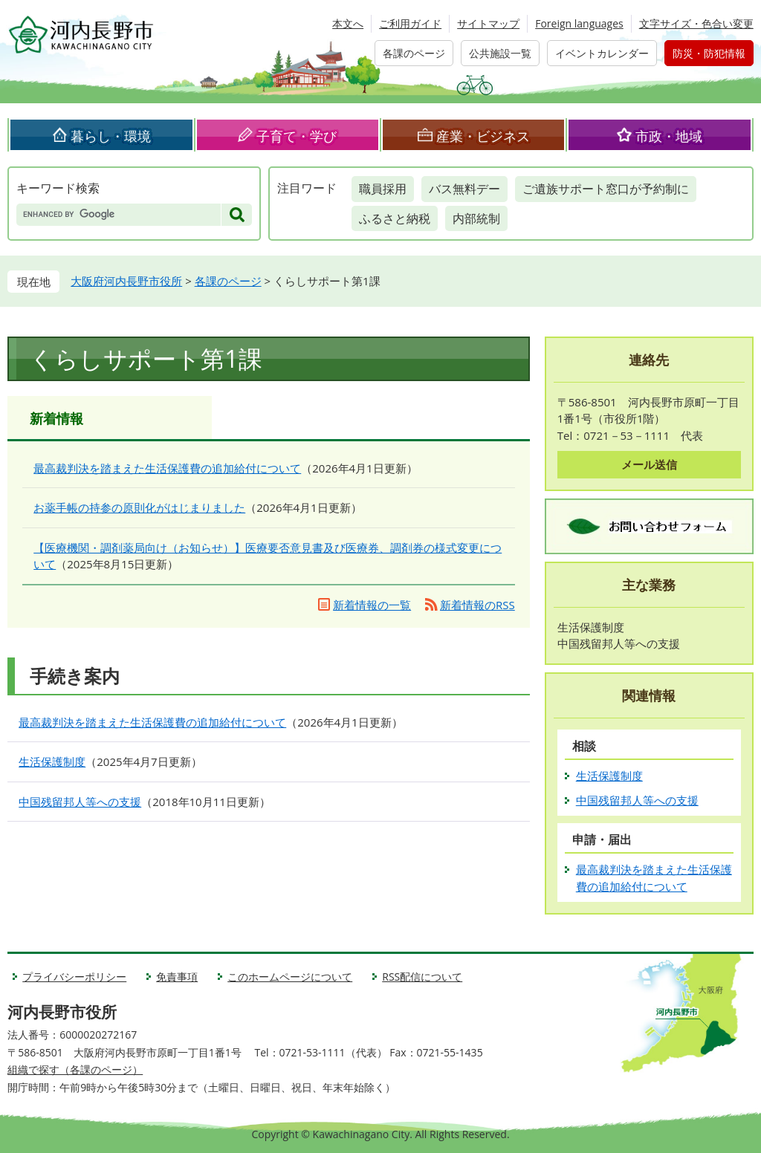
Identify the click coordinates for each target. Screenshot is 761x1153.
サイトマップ (488, 23)
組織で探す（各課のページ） (75, 1069)
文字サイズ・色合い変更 (696, 23)
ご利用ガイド (410, 23)
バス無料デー (464, 189)
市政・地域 (668, 136)
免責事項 (177, 977)
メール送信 (649, 464)
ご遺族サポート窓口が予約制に (605, 189)
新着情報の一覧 (372, 604)
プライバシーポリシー (74, 977)
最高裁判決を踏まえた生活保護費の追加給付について (167, 468)
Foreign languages (579, 23)
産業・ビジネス (483, 136)
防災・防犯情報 (709, 53)
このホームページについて (289, 977)
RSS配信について (422, 977)
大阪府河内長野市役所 (126, 280)
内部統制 (476, 218)
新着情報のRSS (477, 604)
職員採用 (383, 189)
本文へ (347, 23)
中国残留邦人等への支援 (80, 801)
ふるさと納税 (394, 218)
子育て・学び (296, 136)
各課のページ (414, 53)
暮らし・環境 (111, 136)
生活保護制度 (52, 761)
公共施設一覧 (500, 53)
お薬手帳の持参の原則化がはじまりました (139, 507)
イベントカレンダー (602, 53)
